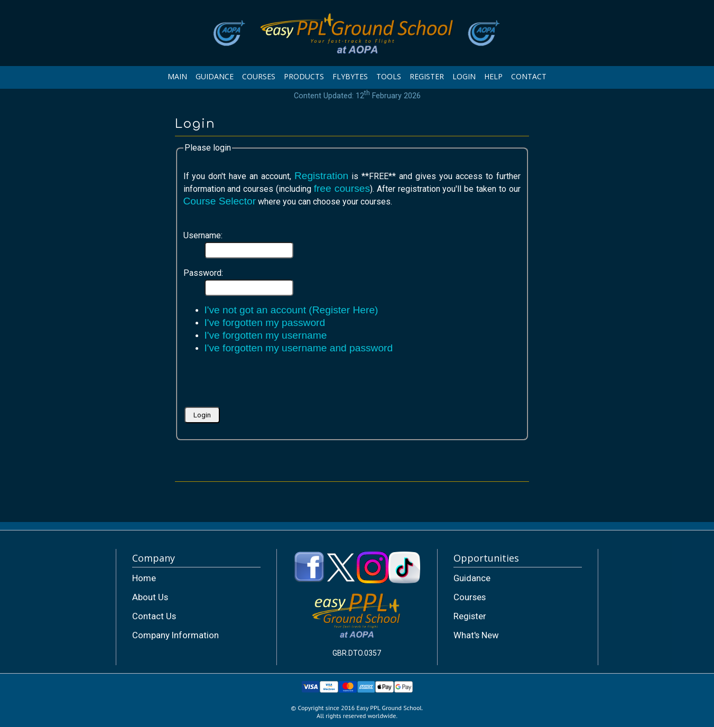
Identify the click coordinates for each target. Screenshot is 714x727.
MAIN (177, 76)
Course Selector (219, 201)
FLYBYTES (350, 76)
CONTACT (528, 76)
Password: (203, 273)
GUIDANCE (215, 76)
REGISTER (427, 76)
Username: (202, 235)
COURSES (258, 76)
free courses (342, 188)
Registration (321, 175)
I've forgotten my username (266, 335)
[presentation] (263, 384)
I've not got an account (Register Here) (291, 309)
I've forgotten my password (265, 322)
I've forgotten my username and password (299, 347)
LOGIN (464, 76)
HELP (493, 76)
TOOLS (388, 76)
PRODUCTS (304, 76)
